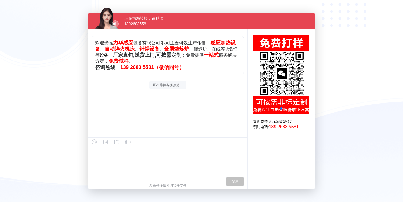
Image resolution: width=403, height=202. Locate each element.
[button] (281, 108)
